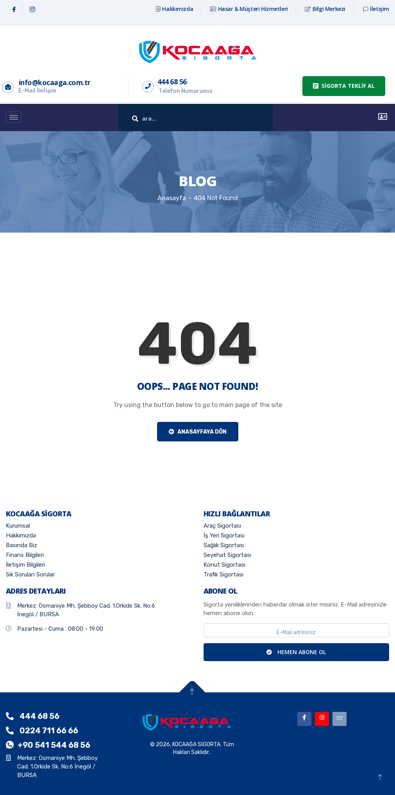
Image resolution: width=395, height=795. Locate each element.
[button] (343, 86)
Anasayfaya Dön (198, 432)
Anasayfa (171, 198)
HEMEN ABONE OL (296, 652)
